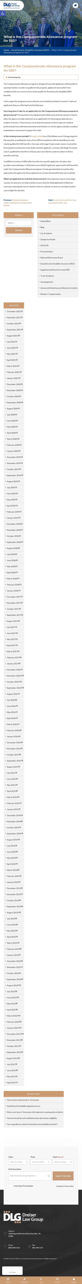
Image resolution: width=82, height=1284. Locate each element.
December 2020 (13, 384)
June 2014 (11, 852)
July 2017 (11, 627)
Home (6, 50)
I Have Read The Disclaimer (24, 1186)
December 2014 (13, 815)
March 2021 (12, 366)
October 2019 (13, 469)
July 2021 (11, 342)
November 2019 (13, 463)
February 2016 (13, 730)
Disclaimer (59, 1186)
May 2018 (11, 566)
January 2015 (12, 809)
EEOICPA (44, 245)
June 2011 (11, 1070)
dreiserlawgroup (14, 77)
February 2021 (13, 372)
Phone (33, 1157)
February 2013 (13, 949)
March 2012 (12, 1016)
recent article (37, 136)
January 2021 (12, 378)
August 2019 (12, 481)
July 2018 (11, 554)
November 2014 (13, 821)
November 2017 (13, 603)
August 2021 (12, 336)
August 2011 (12, 1058)
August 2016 (12, 694)
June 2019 (11, 493)
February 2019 (13, 512)
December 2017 (13, 597)
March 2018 (12, 578)
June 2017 (11, 633)
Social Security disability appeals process (23, 1106)
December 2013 (13, 888)
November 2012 (13, 967)
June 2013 (11, 925)
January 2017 (12, 663)
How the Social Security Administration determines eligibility (32, 1118)
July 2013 (11, 918)
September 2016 (14, 688)
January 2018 (12, 591)
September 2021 (14, 329)
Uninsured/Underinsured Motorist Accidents (59, 288)
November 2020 (13, 390)
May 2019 (11, 499)
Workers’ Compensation (50, 294)
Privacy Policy (69, 1186)
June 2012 (11, 997)
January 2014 (12, 882)
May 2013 (11, 931)
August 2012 (12, 985)
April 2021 (11, 360)
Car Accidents (46, 233)
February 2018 (13, 584)
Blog (42, 227)
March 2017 (12, 651)
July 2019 (11, 487)
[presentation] (24, 1196)
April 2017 (11, 645)
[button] (3, 13)
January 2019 (12, 518)
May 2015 (11, 785)
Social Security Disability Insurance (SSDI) (30, 50)
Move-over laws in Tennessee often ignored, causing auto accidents (35, 1112)
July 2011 (11, 1064)
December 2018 (13, 524)
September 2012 (14, 979)
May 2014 (11, 858)
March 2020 (12, 439)
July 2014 (11, 846)
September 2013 (14, 906)
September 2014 (14, 833)
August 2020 (12, 408)
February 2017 (13, 657)
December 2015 (13, 742)
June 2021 (11, 348)
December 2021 (13, 311)
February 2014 (13, 876)
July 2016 (11, 700)
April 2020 (11, 433)
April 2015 (11, 791)
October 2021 (13, 323)
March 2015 (12, 797)
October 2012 (13, 973)
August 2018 (12, 548)
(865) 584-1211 (14, 1248)
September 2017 (14, 615)
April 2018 (11, 572)
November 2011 (13, 1040)
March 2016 (12, 724)
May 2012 (11, 1003)
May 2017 (11, 639)
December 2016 (13, 669)
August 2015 (12, 767)
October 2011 (13, 1046)
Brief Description (14, 1169)
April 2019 (11, 506)
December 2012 (13, 961)
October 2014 (13, 827)
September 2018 (14, 542)
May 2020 (11, 427)
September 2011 (14, 1052)
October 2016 (13, 682)
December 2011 (13, 1034)
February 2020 (13, 445)
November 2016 (13, 676)
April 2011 (11, 1082)
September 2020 (14, 402)
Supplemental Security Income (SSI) (55, 270)
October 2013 (13, 900)
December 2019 (13, 457)
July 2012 (11, 991)
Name (10, 1157)
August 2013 (12, 912)
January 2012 (12, 1028)
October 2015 (13, 754)
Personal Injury (46, 251)
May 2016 (11, 712)
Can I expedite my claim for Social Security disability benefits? (32, 1124)
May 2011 (11, 1076)
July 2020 (11, 414)
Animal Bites (45, 221)
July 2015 (11, 773)
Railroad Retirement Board (51, 257)
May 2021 (11, 354)
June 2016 (11, 706)
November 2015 (13, 748)
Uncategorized (46, 282)
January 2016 (12, 736)
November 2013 (13, 894)
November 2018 (13, 530)
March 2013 (12, 943)
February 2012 (13, 1022)
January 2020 (12, 451)
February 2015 (13, 803)
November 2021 (13, 317)
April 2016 (11, 718)
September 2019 (14, 475)
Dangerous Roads (47, 239)
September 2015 (14, 761)
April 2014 (11, 864)
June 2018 (11, 560)
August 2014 (12, 839)
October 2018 (13, 536)
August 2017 (12, 621)
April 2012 (11, 1010)
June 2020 (11, 421)
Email (58, 1157)
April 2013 (11, 937)
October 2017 (13, 609)
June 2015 (11, 779)
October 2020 (13, 396)
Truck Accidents (47, 276)
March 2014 (12, 870)
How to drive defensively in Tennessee (23, 1100)
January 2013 (12, 955)
